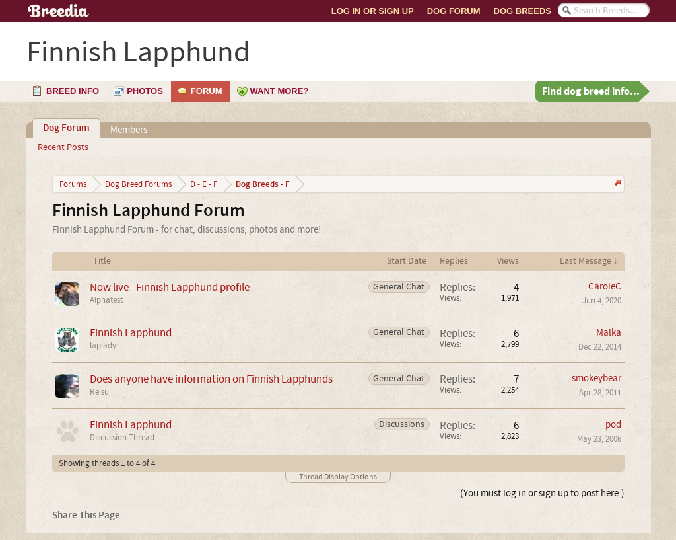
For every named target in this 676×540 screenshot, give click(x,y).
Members (128, 130)
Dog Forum (454, 11)
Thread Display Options (338, 477)
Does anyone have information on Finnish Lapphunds (211, 379)
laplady (103, 345)
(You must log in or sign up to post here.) (542, 493)
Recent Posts (63, 147)
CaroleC (604, 286)
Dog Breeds (522, 11)
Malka (608, 333)
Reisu (99, 392)
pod (613, 424)
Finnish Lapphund (131, 332)
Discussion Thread (122, 437)
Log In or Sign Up (372, 11)
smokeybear (596, 378)
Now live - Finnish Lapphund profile (170, 287)
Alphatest (106, 300)
